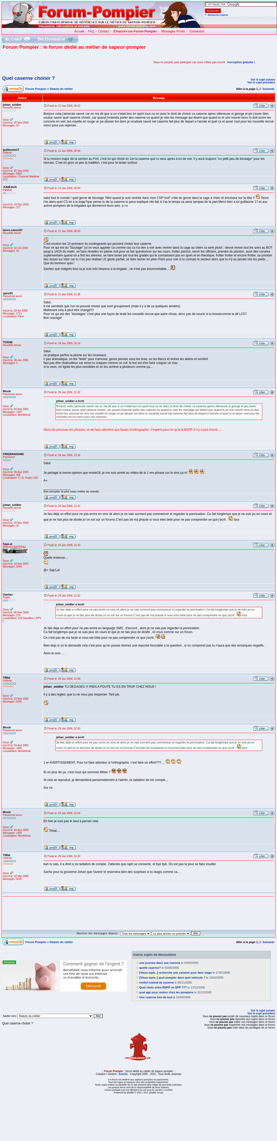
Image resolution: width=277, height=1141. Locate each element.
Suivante (268, 88)
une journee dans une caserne (159, 962)
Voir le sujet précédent (261, 82)
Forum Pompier (35, 88)
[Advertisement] (63, 62)
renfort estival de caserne (156, 982)
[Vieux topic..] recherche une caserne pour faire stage (175, 972)
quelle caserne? (150, 967)
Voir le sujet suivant (263, 79)
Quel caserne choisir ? (28, 78)
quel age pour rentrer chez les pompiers (166, 992)
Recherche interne (218, 15)
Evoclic (123, 1074)
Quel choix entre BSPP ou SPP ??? (163, 987)
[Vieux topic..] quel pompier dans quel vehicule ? (172, 977)
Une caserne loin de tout (155, 997)
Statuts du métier (61, 88)
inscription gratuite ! (241, 62)
